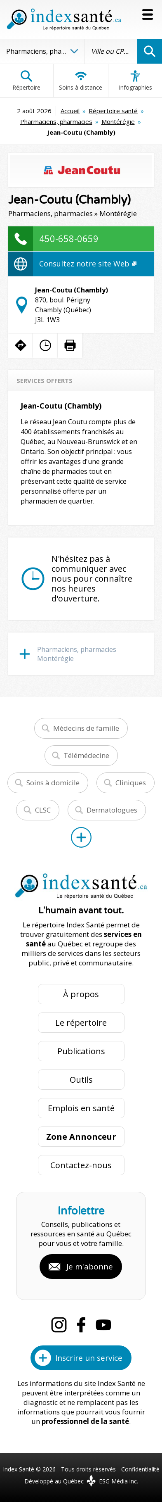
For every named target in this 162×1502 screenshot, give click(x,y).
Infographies (135, 80)
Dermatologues (112, 810)
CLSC (43, 810)
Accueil (70, 111)
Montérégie (118, 121)
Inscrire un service (88, 1357)
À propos (81, 994)
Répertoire (26, 80)
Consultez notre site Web (87, 264)
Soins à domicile (53, 782)
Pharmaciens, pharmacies (56, 121)
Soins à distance (80, 80)
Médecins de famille (86, 728)
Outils (81, 1079)
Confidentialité (140, 1469)
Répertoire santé (113, 111)
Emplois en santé (81, 1108)
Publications (81, 1051)
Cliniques (130, 782)
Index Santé (18, 1469)
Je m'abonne (89, 1266)
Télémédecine (86, 755)
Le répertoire (81, 1022)
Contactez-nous (81, 1165)
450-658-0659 (69, 238)
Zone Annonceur (81, 1136)
